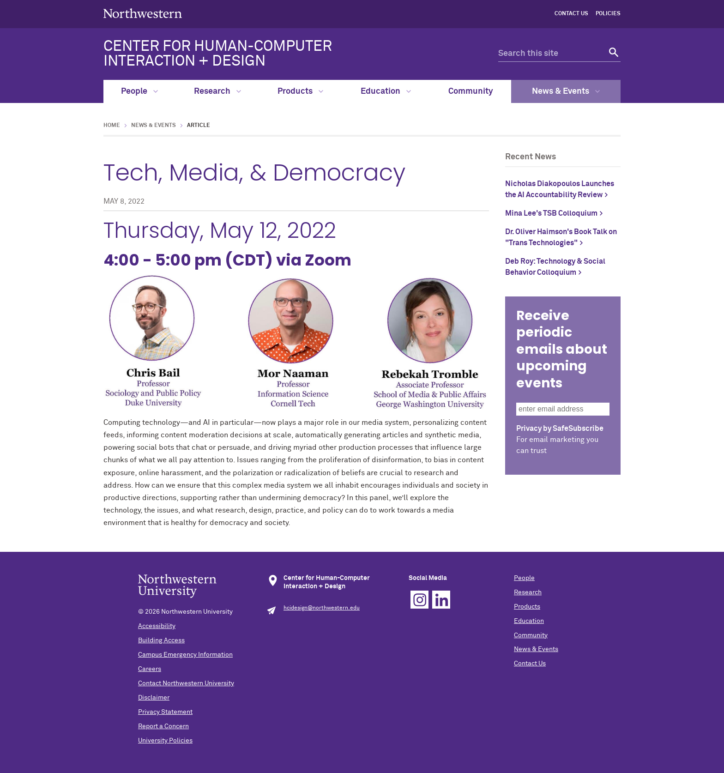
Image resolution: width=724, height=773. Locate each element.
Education (386, 91)
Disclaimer (153, 697)
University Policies (165, 740)
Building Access (161, 640)
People (139, 91)
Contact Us (571, 14)
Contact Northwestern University (186, 683)
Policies (608, 14)
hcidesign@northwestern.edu (322, 608)
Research (217, 91)
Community (470, 91)
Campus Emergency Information (185, 655)
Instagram (419, 600)
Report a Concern (163, 726)
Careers (149, 669)
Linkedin (441, 600)
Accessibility (156, 626)
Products (300, 91)
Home (111, 125)
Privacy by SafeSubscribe (559, 428)
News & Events (566, 91)
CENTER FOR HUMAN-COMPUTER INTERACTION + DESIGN (217, 54)
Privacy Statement (165, 712)
